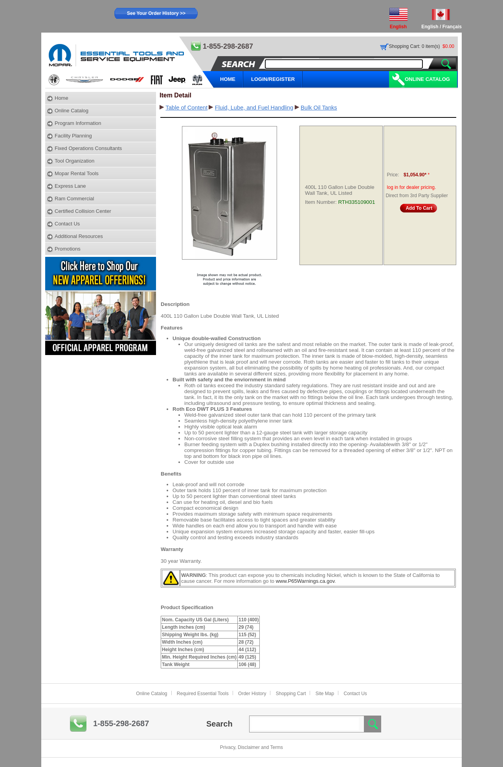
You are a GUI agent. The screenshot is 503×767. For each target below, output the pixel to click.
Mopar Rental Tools (77, 173)
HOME (227, 79)
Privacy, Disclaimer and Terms (251, 747)
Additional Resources (79, 236)
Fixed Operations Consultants (88, 148)
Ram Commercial (74, 198)
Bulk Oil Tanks (319, 107)
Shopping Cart (291, 693)
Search (219, 723)
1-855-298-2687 (121, 723)
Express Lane (70, 186)
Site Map (325, 693)
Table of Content (186, 107)
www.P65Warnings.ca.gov (305, 581)
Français (452, 26)
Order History (252, 693)
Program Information (78, 123)
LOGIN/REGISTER (273, 79)
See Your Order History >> (156, 13)
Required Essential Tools (203, 693)
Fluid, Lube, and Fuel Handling (254, 107)
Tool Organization (74, 161)
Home (61, 98)
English (429, 26)
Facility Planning (73, 136)
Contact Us (67, 224)
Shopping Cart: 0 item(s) (414, 46)
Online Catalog (427, 79)
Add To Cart (419, 208)
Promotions (68, 249)
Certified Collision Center (83, 211)
